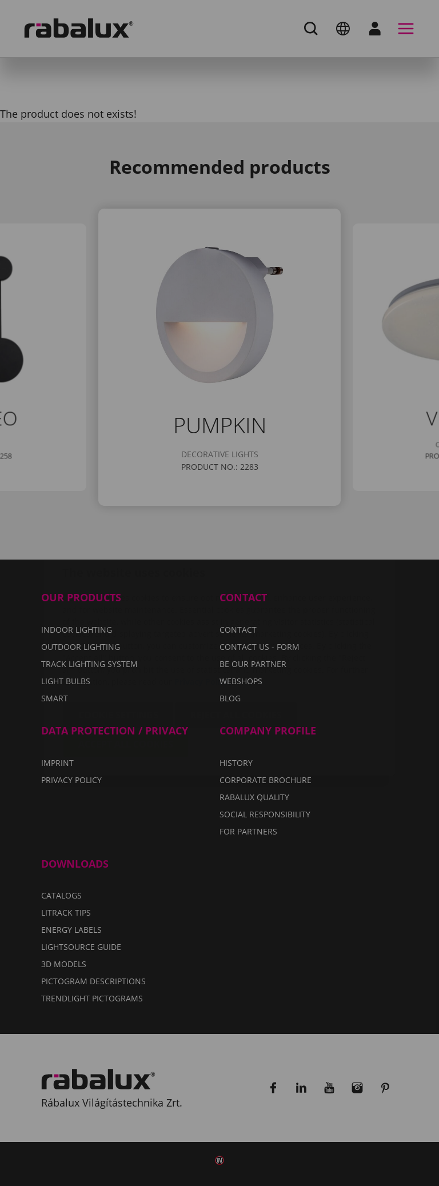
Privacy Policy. (202, 613)
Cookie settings (118, 647)
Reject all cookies (236, 647)
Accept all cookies (125, 676)
